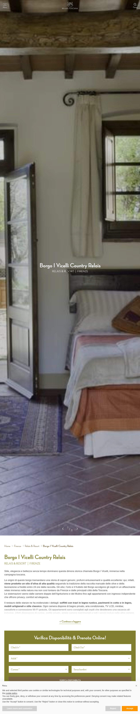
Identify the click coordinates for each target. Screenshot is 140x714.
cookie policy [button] (11, 693)
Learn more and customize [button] (19, 708)
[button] (77, 528)
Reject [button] (113, 708)
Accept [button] (129, 708)
